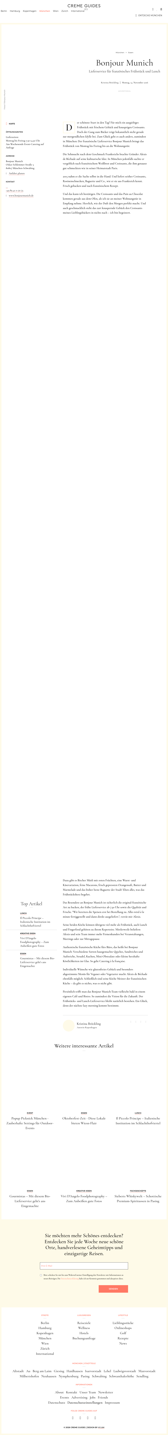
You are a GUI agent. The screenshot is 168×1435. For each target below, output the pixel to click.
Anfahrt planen (17, 173)
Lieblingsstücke (123, 1323)
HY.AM (101, 1427)
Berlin (9, 15)
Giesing (59, 1371)
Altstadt (18, 1371)
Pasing (85, 1376)
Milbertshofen (29, 1376)
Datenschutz (56, 1402)
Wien (61, 15)
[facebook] (72, 1418)
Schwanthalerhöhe (121, 1376)
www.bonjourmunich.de (21, 195)
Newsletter (105, 1392)
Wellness (84, 1328)
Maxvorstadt (147, 1371)
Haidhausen (75, 1371)
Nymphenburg (69, 1376)
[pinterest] (87, 1418)
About (59, 1392)
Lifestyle (48, 9)
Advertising (79, 1397)
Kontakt (71, 1392)
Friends (103, 1397)
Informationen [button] (84, 1384)
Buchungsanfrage (83, 1338)
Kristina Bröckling (110, 82)
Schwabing (99, 1376)
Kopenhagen (35, 15)
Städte (10, 9)
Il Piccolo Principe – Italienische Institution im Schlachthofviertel (35, 921)
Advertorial (124, 91)
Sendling (142, 1376)
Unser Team (88, 1392)
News (123, 1343)
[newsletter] (95, 1418)
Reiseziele (84, 1323)
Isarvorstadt (93, 1371)
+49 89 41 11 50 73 (14, 190)
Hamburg (20, 15)
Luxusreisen (28, 9)
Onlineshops (123, 1328)
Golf (123, 1333)
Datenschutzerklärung (70, 1278)
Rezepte (123, 1338)
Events (64, 1397)
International (83, 15)
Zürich (70, 15)
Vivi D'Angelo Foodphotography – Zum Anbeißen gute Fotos (34, 942)
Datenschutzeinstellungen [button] (85, 1402)
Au (28, 1371)
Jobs (92, 1397)
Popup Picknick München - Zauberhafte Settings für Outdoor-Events (30, 1123)
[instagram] (80, 1418)
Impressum (112, 1402)
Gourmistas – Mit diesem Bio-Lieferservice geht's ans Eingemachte (37, 962)
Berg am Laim (42, 1371)
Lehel (107, 1371)
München (49, 15)
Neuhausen (48, 1376)
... (7, 186)
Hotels (83, 1333)
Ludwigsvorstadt (124, 1371)
